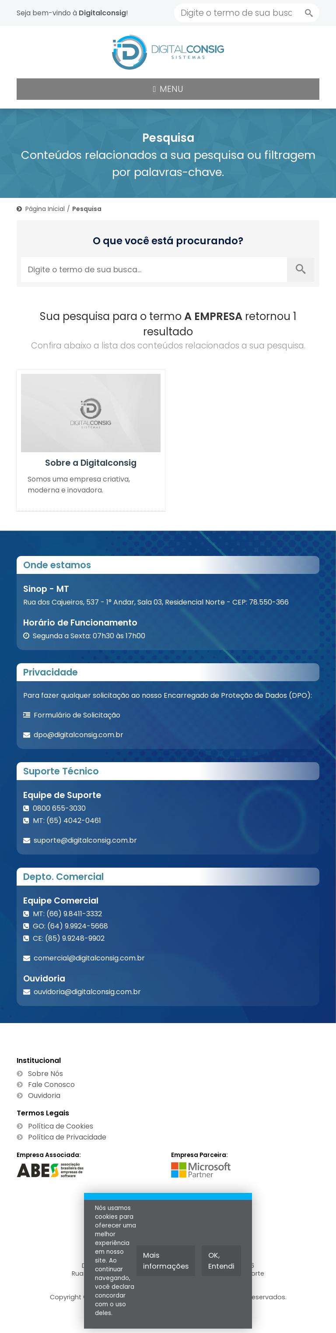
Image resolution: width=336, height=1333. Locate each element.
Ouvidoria (44, 1095)
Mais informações (166, 1260)
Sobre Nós (45, 1074)
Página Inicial (45, 208)
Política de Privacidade (67, 1137)
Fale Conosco (51, 1085)
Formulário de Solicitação (77, 715)
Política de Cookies (60, 1126)
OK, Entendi (221, 1260)
